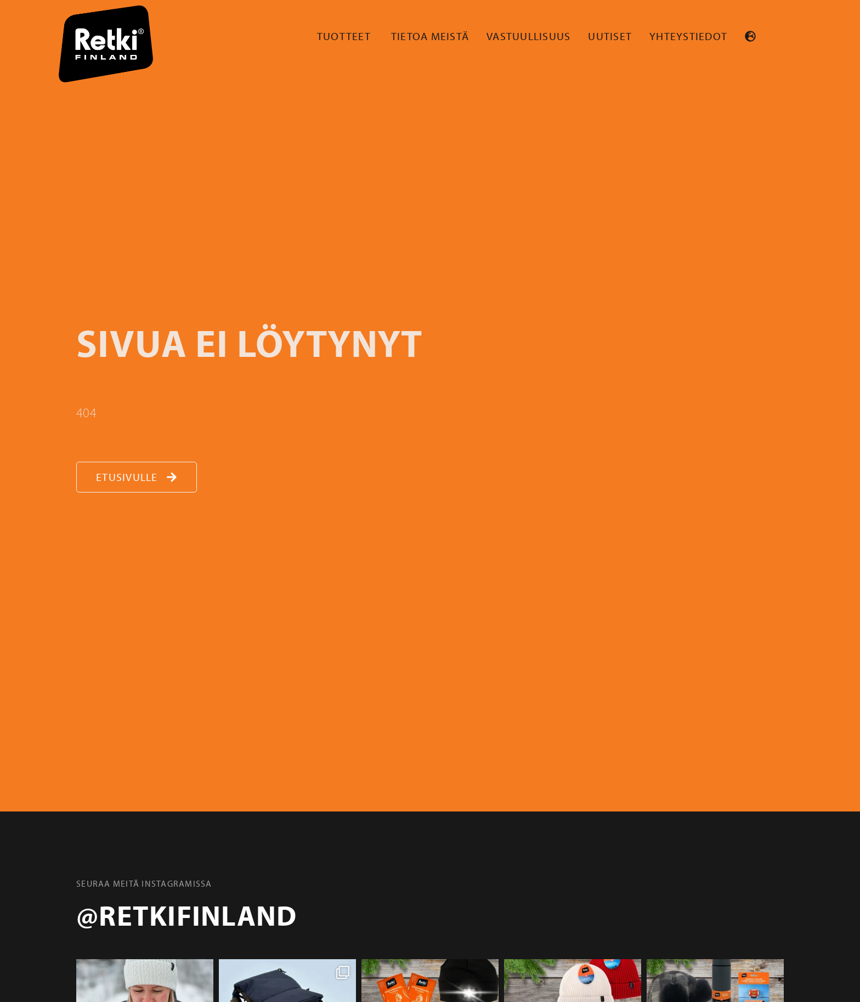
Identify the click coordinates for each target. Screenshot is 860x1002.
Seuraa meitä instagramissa (144, 883)
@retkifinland (186, 915)
